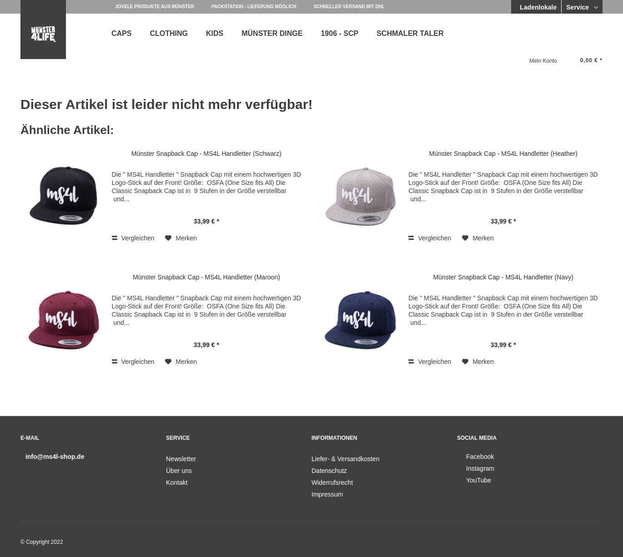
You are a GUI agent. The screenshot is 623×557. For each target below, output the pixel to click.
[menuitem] (121, 32)
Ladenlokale (537, 7)
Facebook (480, 456)
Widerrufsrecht (332, 482)
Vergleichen (133, 238)
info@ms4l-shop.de (55, 456)
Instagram (480, 468)
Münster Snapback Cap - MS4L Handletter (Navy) (503, 277)
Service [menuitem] (578, 7)
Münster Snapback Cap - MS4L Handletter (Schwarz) (206, 153)
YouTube (478, 480)
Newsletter (181, 459)
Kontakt (176, 482)
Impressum (327, 494)
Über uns (179, 470)
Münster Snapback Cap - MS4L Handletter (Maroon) (206, 277)
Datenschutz (329, 470)
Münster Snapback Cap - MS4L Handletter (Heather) (503, 153)
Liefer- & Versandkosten (345, 459)
